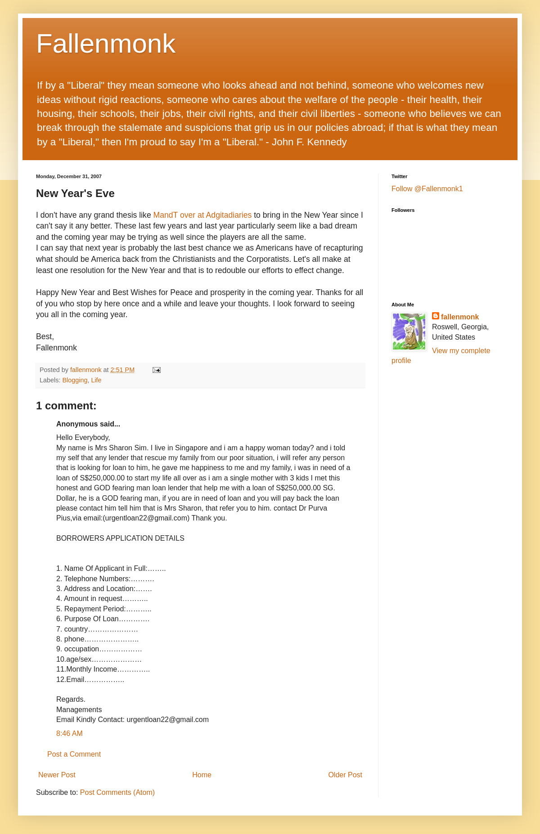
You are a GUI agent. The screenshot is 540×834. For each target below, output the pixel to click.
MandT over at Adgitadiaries (202, 215)
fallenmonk (460, 317)
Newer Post (57, 775)
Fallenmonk (106, 43)
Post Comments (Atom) (117, 792)
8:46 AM (69, 733)
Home (202, 775)
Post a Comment (74, 754)
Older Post (345, 775)
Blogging (74, 380)
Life (96, 380)
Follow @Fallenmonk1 (427, 189)
